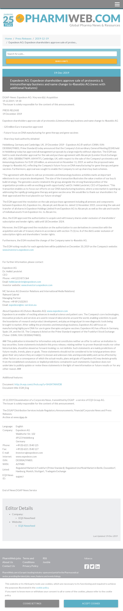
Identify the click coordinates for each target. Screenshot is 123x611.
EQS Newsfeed (26, 525)
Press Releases (23, 38)
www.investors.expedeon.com (18, 249)
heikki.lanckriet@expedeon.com (25, 281)
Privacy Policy (30, 565)
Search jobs (61, 61)
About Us (7, 562)
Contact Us (8, 565)
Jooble (46, 562)
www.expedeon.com (57, 311)
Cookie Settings (32, 603)
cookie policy (42, 587)
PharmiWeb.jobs (11, 558)
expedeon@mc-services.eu (23, 305)
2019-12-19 (42, 38)
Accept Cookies (91, 603)
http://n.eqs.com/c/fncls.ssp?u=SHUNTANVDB (38, 384)
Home (8, 38)
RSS (45, 558)
